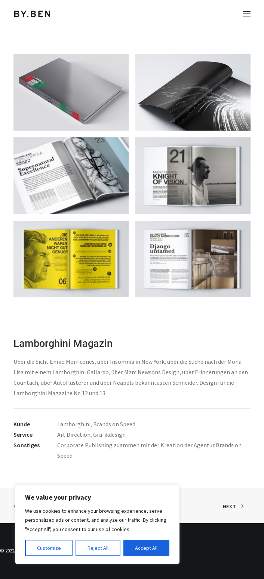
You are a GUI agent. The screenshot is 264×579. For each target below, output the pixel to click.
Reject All (98, 548)
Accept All (146, 548)
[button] (247, 14)
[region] (97, 524)
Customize (49, 548)
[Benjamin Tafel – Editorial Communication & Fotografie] (32, 14)
